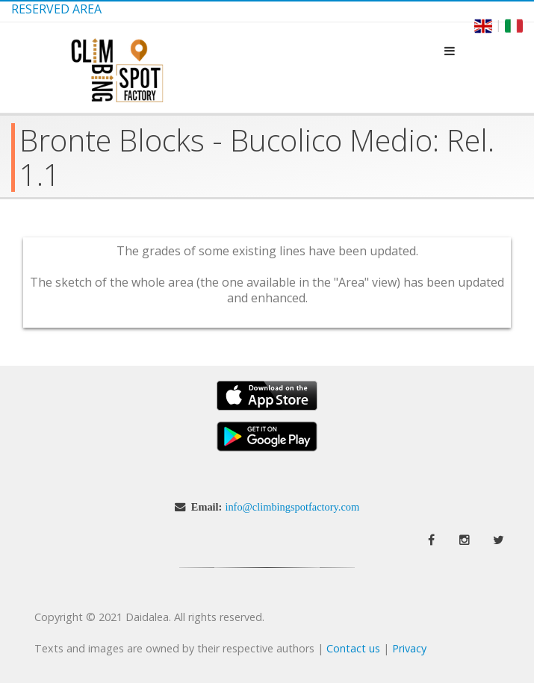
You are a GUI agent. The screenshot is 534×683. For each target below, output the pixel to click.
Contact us (353, 648)
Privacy (409, 648)
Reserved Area (56, 9)
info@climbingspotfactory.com (292, 507)
